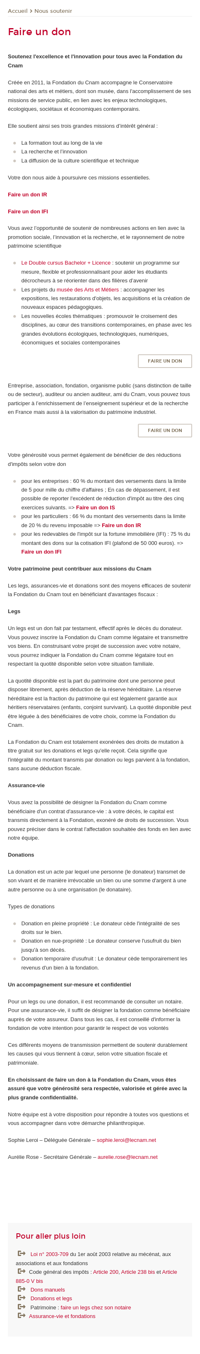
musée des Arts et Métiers (88, 290)
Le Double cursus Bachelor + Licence (66, 263)
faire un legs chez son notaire (96, 1307)
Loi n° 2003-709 (50, 1254)
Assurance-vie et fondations (62, 1316)
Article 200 (105, 1272)
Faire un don (165, 361)
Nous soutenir (53, 11)
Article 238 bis (138, 1272)
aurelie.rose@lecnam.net (128, 1157)
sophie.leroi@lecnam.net (127, 1140)
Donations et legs (51, 1298)
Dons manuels (48, 1290)
